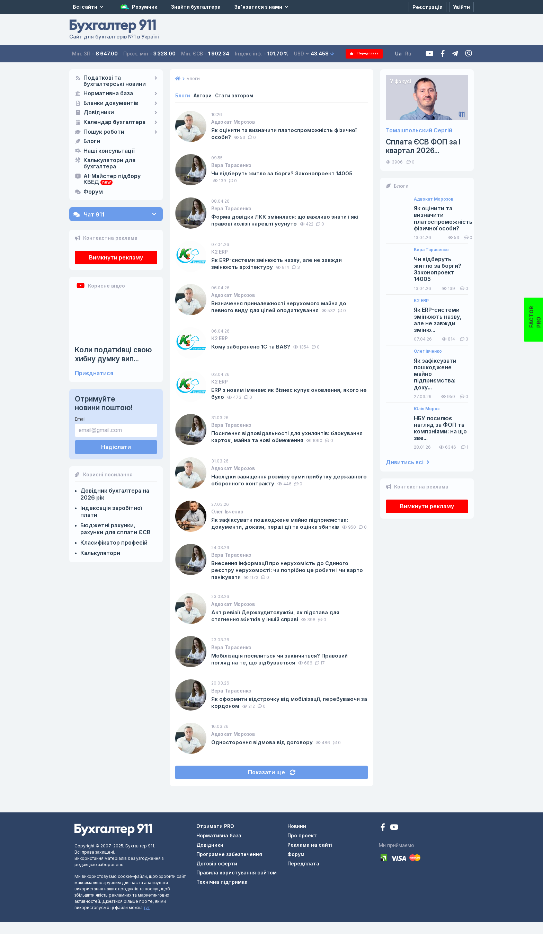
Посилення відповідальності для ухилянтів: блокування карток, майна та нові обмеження (277, 436)
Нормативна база (108, 93)
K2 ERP (219, 252)
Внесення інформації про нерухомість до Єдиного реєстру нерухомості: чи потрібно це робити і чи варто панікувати (283, 581)
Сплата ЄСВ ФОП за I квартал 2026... (423, 146)
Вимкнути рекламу (116, 257)
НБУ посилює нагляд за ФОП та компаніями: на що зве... (440, 428)
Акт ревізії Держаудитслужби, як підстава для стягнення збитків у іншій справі (278, 627)
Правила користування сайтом (236, 885)
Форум (93, 192)
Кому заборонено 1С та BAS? (252, 346)
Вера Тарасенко (231, 165)
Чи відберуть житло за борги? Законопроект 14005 (284, 173)
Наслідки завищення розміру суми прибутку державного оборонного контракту (274, 486)
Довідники (98, 112)
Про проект (302, 848)
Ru (413, 53)
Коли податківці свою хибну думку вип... (113, 354)
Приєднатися (94, 373)
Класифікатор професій (114, 542)
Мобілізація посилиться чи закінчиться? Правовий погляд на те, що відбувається (282, 670)
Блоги (91, 141)
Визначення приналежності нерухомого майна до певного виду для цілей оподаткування (282, 307)
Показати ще (271, 785)
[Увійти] (461, 7)
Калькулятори (100, 552)
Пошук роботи (103, 132)
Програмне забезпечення (229, 866)
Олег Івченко (227, 517)
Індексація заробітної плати (111, 511)
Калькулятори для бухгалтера (109, 163)
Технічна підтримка (222, 894)
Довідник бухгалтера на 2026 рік (114, 494)
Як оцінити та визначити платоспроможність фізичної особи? (288, 133)
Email (80, 419)
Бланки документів (110, 103)
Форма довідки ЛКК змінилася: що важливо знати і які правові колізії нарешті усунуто (288, 220)
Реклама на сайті (309, 857)
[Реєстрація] (427, 7)
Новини (296, 838)
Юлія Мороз (426, 408)
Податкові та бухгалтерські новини (114, 81)
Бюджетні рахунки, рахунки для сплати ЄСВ (115, 529)
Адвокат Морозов (233, 122)
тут (147, 919)
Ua (403, 53)
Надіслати (116, 446)
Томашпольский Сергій (419, 130)
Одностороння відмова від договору (264, 753)
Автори (203, 96)
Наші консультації (109, 151)
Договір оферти (216, 875)
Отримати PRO (215, 838)
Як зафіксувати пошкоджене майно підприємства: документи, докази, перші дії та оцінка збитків (283, 529)
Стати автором (235, 96)
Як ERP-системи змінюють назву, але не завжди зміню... (438, 320)
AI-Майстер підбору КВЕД (112, 179)
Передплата (366, 53)
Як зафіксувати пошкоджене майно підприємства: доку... (435, 374)
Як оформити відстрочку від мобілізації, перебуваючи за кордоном (288, 713)
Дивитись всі (407, 462)
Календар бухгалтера (114, 122)
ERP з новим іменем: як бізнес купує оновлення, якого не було (287, 393)
